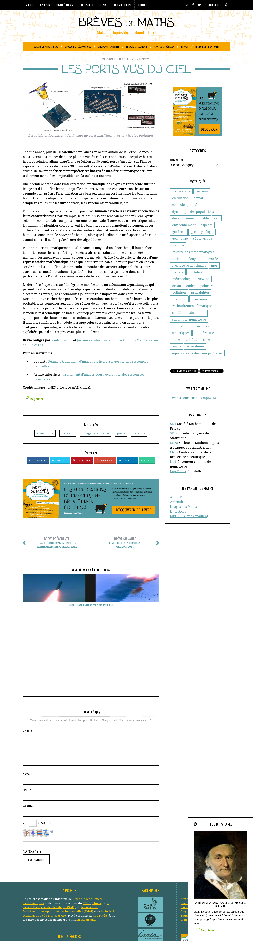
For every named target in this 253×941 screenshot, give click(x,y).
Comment (28, 667)
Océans (96, 898)
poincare (207, 296)
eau (216, 228)
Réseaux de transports (38, 906)
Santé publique (65, 906)
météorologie (182, 289)
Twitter (59, 470)
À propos (45, 5)
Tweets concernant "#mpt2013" (193, 408)
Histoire (44, 898)
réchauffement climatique (192, 316)
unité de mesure (197, 349)
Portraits (47, 902)
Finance (43, 894)
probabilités (200, 302)
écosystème (195, 356)
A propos (187, 835)
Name (27, 710)
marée (213, 269)
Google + (104, 470)
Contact (142, 5)
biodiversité (181, 201)
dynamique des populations (193, 221)
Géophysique (89, 894)
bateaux (68, 443)
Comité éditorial (65, 5)
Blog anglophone (122, 5)
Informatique (61, 898)
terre (176, 349)
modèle (177, 282)
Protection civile (66, 902)
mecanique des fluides (189, 275)
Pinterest (81, 470)
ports (121, 443)
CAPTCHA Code (32, 788)
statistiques (180, 343)
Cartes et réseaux (164, 46)
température (204, 343)
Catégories (176, 169)
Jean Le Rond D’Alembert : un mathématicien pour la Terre (56, 552)
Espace (184, 46)
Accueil (30, 5)
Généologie (70, 894)
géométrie (180, 248)
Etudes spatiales (127, 69)
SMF (173, 434)
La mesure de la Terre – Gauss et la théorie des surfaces (220, 904)
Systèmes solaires (90, 906)
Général (55, 894)
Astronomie (48, 881)
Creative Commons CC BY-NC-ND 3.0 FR (95, 932)
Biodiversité (84, 881)
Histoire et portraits (207, 46)
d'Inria (96, 839)
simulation (197, 322)
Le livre (103, 5)
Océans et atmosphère (46, 46)
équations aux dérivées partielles (197, 363)
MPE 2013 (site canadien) (189, 526)
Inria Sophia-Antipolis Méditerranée (130, 350)
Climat (46, 886)
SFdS (173, 443)
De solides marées (91, 615)
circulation (180, 208)
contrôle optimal (184, 215)
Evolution (29, 894)
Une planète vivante (108, 46)
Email (146, 470)
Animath (176, 512)
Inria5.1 (178, 269)
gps (193, 242)
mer (214, 275)
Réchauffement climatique (97, 902)
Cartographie (109, 69)
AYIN (38, 355)
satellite (139, 443)
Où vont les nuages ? (43, 615)
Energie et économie (136, 46)
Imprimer (34, 408)
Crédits (120, 932)
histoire (178, 255)
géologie (207, 242)
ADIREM (176, 507)
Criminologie (62, 886)
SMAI (174, 453)
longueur (196, 269)
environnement (184, 235)
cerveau (201, 201)
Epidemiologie (72, 890)
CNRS (174, 462)
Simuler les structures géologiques (124, 552)
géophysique (202, 248)
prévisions (199, 309)
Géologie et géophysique (78, 46)
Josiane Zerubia (89, 350)
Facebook (37, 470)
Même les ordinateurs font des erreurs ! (138, 616)
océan (176, 296)
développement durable (190, 228)
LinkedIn (127, 470)
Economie (42, 890)
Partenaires (86, 5)
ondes (190, 296)
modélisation (198, 282)
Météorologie (81, 898)
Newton (203, 289)
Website (28, 742)
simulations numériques (190, 336)
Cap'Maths (178, 481)
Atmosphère (65, 881)
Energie (55, 890)
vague (176, 356)
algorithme (45, 443)
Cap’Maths (100, 852)
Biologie (99, 881)
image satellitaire (95, 443)
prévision (179, 309)
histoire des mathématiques (193, 262)
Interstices (178, 521)
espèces (206, 235)
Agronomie (30, 881)
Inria (173, 471)
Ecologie (28, 890)
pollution (179, 302)
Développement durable (89, 886)
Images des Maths (183, 516)
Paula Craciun (61, 350)
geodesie (178, 242)
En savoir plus (86, 856)
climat (198, 208)
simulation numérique (189, 329)
